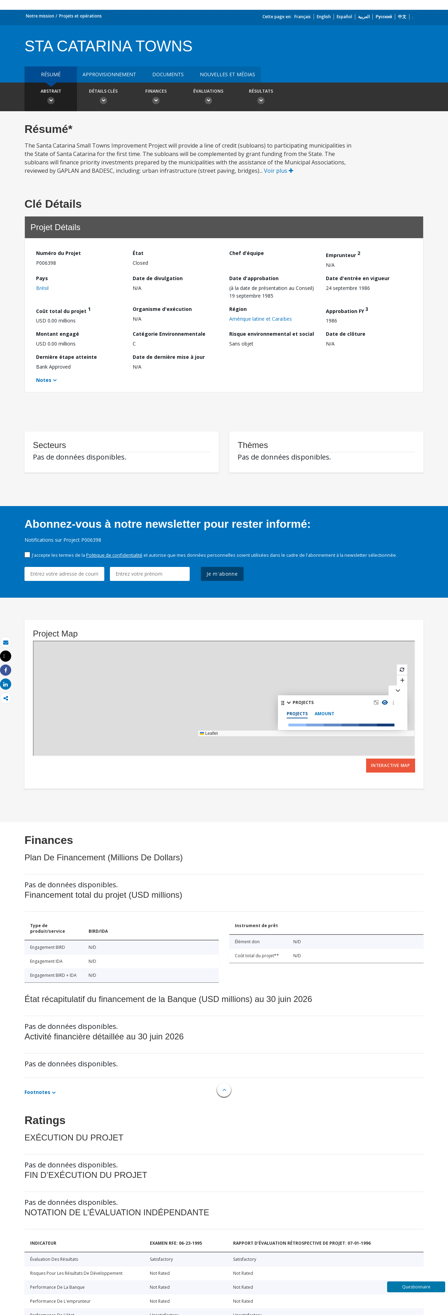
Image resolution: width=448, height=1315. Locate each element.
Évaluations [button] (208, 97)
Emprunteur (343, 254)
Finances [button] (155, 97)
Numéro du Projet (58, 253)
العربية (364, 17)
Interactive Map (390, 765)
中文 (402, 17)
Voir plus (278, 171)
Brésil (42, 288)
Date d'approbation (254, 278)
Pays (42, 278)
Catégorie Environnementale (169, 333)
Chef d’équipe (246, 253)
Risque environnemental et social (271, 333)
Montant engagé (57, 333)
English (324, 17)
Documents (168, 74)
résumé (51, 74)
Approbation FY (347, 310)
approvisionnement (109, 74)
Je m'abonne (222, 573)
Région (238, 309)
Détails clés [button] (103, 97)
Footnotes (37, 1092)
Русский (384, 17)
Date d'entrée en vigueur (358, 278)
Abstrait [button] (50, 97)
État (138, 253)
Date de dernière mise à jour (169, 357)
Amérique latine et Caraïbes (260, 318)
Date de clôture (345, 333)
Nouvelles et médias (227, 74)
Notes (43, 380)
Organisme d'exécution (162, 309)
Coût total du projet (63, 310)
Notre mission (40, 16)
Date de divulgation (158, 278)
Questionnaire (416, 1287)
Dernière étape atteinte (66, 357)
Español (344, 17)
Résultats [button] (260, 97)
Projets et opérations (80, 16)
